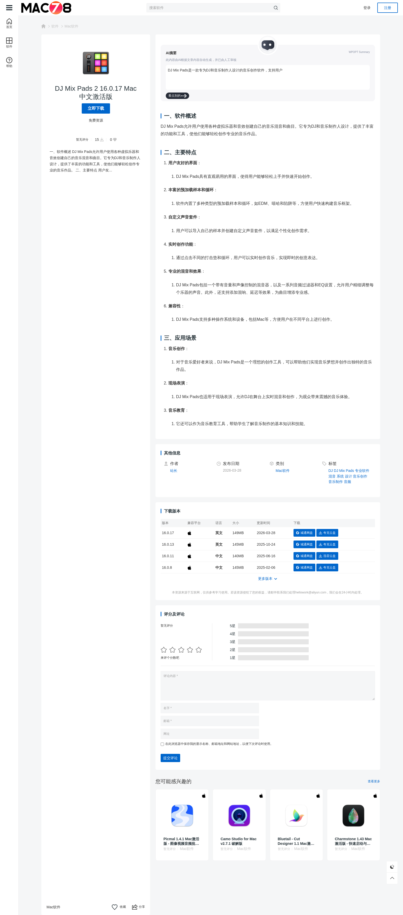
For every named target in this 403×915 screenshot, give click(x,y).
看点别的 (177, 96)
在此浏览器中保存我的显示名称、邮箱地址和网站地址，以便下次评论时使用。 (219, 744)
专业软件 (362, 471)
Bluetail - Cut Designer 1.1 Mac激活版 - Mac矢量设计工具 (296, 841)
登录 (367, 8)
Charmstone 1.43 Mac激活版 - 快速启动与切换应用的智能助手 (353, 841)
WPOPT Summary (359, 52)
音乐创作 (360, 476)
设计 (348, 476)
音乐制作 (335, 482)
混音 (332, 476)
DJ (330, 471)
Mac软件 (71, 26)
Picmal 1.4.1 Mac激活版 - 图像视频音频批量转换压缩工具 (181, 841)
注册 (387, 8)
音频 (347, 482)
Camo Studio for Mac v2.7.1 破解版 (239, 841)
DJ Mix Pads (344, 471)
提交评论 (170, 758)
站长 (173, 471)
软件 (55, 26)
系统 (340, 476)
